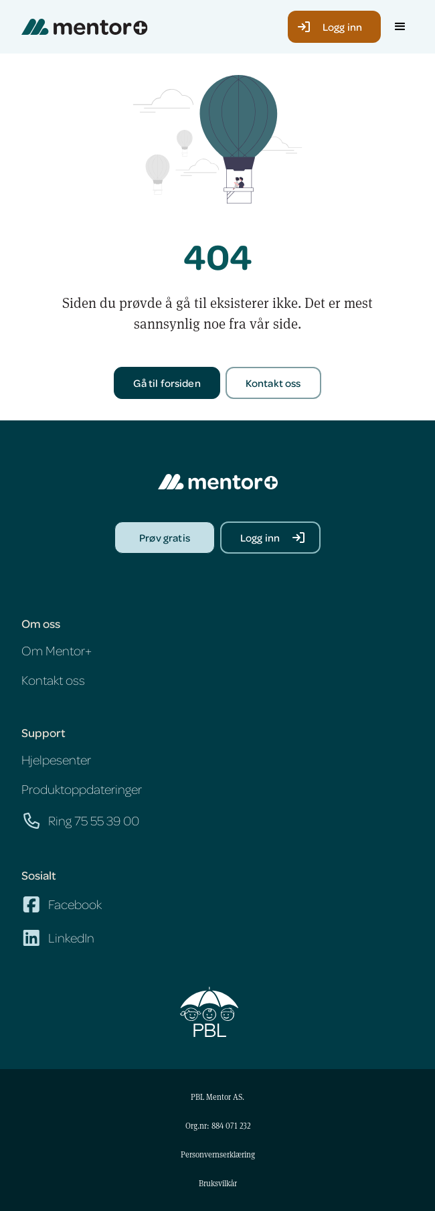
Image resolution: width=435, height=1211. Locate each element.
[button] (400, 26)
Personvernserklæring (218, 1154)
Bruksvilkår (218, 1183)
